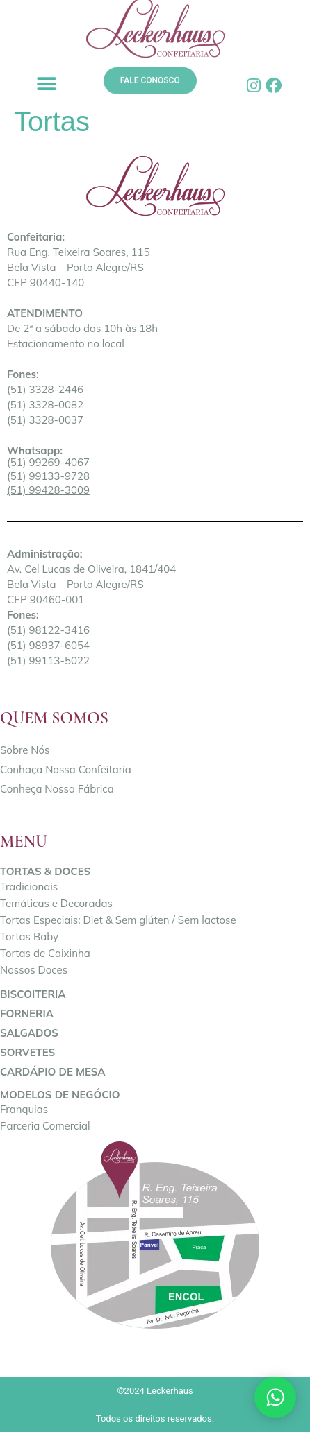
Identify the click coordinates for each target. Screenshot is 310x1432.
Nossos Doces (33, 969)
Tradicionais (29, 886)
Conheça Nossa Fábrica (57, 788)
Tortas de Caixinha (45, 953)
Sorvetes (27, 1052)
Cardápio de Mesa (53, 1071)
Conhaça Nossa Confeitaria (65, 769)
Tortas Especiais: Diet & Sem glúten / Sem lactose (118, 919)
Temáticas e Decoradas (56, 903)
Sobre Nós (25, 750)
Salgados (29, 1033)
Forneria (27, 1013)
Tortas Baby (29, 936)
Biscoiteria (33, 994)
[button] (46, 83)
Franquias (24, 1109)
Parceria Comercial (45, 1125)
